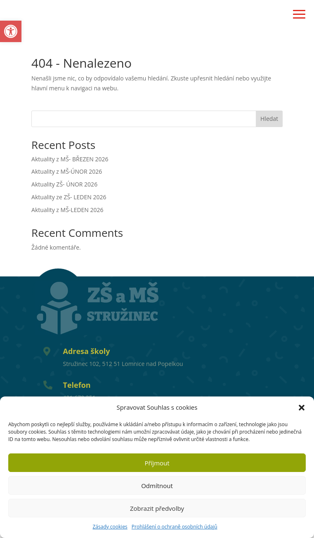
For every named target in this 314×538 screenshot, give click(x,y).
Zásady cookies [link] (109, 526)
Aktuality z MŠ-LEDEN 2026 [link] (67, 210)
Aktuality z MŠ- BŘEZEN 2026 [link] (69, 159)
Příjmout (156, 463)
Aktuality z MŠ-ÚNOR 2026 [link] (66, 171)
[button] (301, 408)
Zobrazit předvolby (157, 508)
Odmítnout (157, 485)
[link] (10, 31)
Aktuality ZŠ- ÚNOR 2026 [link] (64, 184)
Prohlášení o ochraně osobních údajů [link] (174, 526)
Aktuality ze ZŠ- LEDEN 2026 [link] (68, 197)
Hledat (269, 119)
